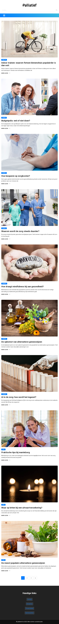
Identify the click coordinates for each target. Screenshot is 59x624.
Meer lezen (5, 73)
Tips (3, 449)
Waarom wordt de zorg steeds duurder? (20, 231)
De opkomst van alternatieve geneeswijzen (21, 342)
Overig (4, 117)
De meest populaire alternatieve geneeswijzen (23, 563)
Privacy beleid (29, 608)
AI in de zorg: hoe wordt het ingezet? (18, 397)
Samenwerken (29, 613)
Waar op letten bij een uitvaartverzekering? (21, 508)
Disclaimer (29, 604)
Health (4, 59)
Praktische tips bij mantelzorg (15, 452)
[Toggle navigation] (4, 15)
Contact (29, 599)
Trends (4, 283)
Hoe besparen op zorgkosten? (15, 176)
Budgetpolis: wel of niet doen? (15, 120)
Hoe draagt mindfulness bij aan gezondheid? (22, 286)
